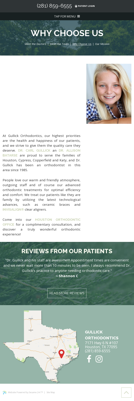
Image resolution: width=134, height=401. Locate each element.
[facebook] (89, 359)
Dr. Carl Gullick (34, 150)
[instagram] (99, 359)
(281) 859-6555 (54, 5)
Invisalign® (13, 209)
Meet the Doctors (35, 44)
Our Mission (102, 44)
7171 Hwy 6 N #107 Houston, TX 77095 (101, 339)
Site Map (51, 392)
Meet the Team (59, 44)
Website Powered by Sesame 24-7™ (23, 392)
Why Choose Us (81, 44)
